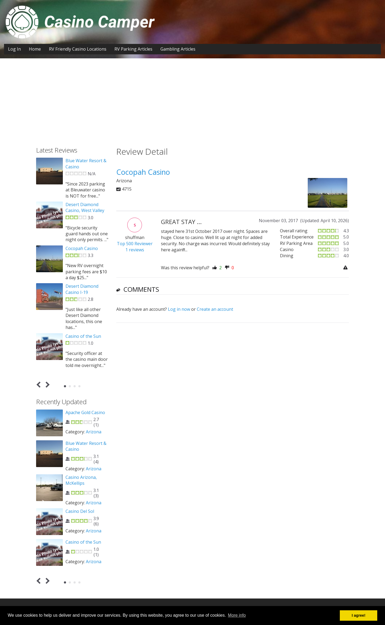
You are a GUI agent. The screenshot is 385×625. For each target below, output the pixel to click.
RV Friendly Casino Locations (77, 49)
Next (47, 385)
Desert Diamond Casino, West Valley (85, 207)
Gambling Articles (177, 49)
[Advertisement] (192, 106)
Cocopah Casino (82, 248)
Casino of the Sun (83, 336)
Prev (40, 385)
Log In (14, 49)
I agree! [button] (358, 615)
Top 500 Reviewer (135, 244)
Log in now (179, 309)
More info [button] (237, 615)
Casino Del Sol (80, 511)
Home (35, 49)
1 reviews (134, 250)
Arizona (93, 432)
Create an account (215, 309)
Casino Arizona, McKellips (81, 480)
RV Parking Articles (133, 49)
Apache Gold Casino (85, 412)
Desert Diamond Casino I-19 (82, 289)
